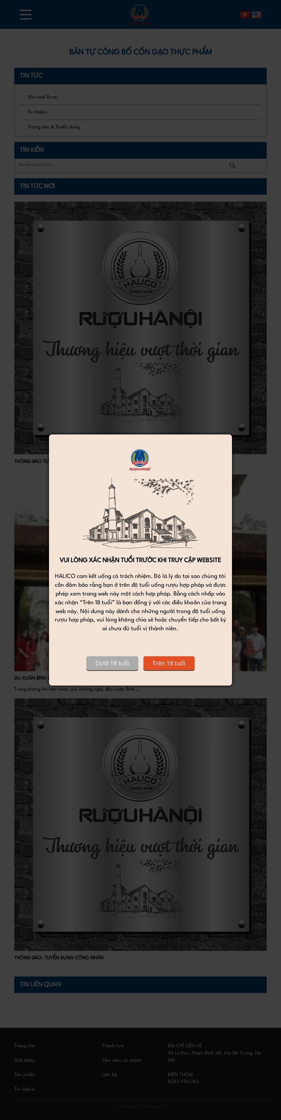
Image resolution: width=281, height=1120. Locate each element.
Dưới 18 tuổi (112, 663)
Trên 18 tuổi (169, 663)
